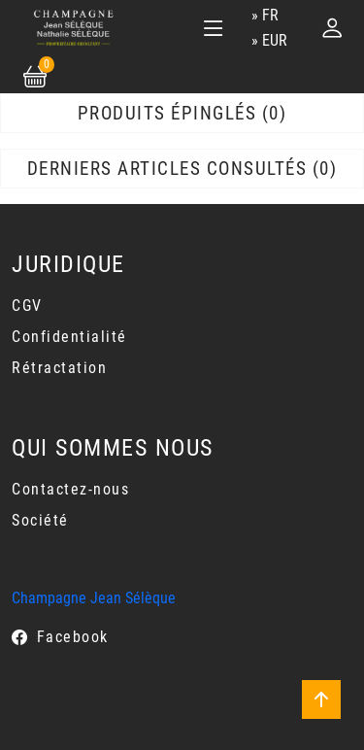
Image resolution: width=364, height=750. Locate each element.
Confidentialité (69, 336)
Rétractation (59, 367)
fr (270, 15)
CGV (27, 305)
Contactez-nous (70, 489)
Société (40, 520)
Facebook (73, 637)
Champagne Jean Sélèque (94, 598)
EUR (274, 40)
